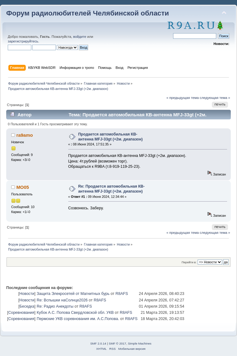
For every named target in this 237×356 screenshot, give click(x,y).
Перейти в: (188, 262)
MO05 (22, 187)
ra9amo (24, 135)
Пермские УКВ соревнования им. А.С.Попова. (78, 319)
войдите (79, 36)
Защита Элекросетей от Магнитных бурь (73, 293)
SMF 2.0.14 (98, 343)
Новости (26, 293)
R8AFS (121, 293)
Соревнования (21, 312)
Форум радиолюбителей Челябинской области (87, 13)
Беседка (27, 306)
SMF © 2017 (117, 343)
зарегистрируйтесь (23, 41)
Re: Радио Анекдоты (55, 306)
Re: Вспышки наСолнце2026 (62, 300)
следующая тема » (215, 98)
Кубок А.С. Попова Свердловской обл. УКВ (75, 312)
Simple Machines (139, 343)
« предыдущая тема (182, 98)
